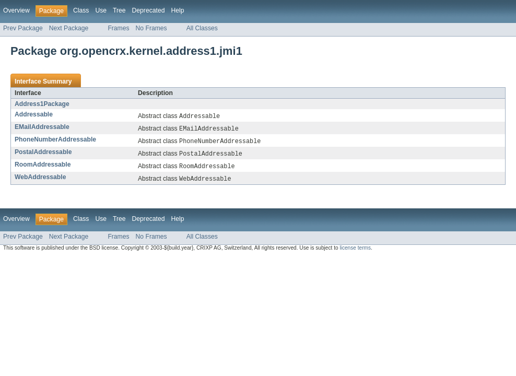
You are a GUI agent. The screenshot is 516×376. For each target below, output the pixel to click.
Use (101, 10)
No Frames (151, 28)
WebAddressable (40, 179)
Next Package (69, 28)
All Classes (202, 28)
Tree (119, 10)
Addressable (34, 114)
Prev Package (23, 28)
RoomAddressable (43, 166)
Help (177, 10)
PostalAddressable (43, 153)
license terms (355, 251)
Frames (118, 28)
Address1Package (42, 104)
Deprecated (148, 10)
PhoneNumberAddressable (55, 140)
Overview (16, 10)
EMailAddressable (42, 127)
